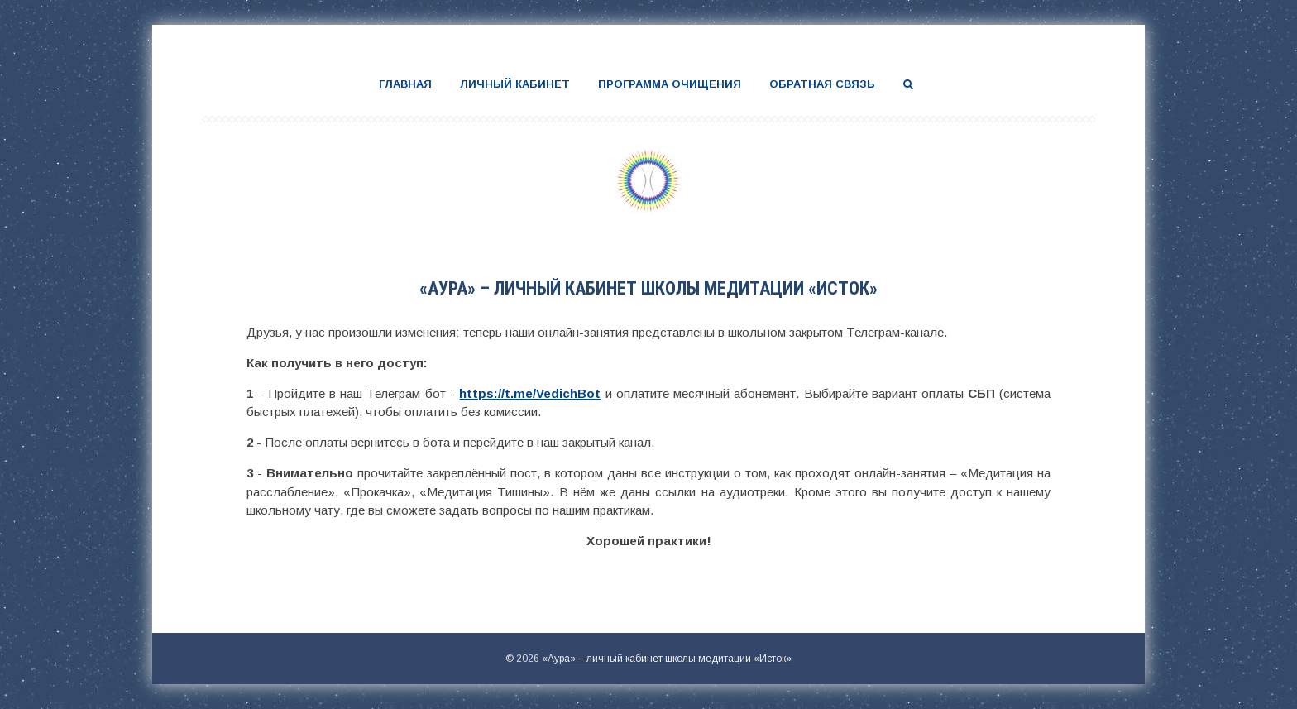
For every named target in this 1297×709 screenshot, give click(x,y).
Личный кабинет (515, 84)
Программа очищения (669, 84)
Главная (405, 84)
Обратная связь (822, 84)
